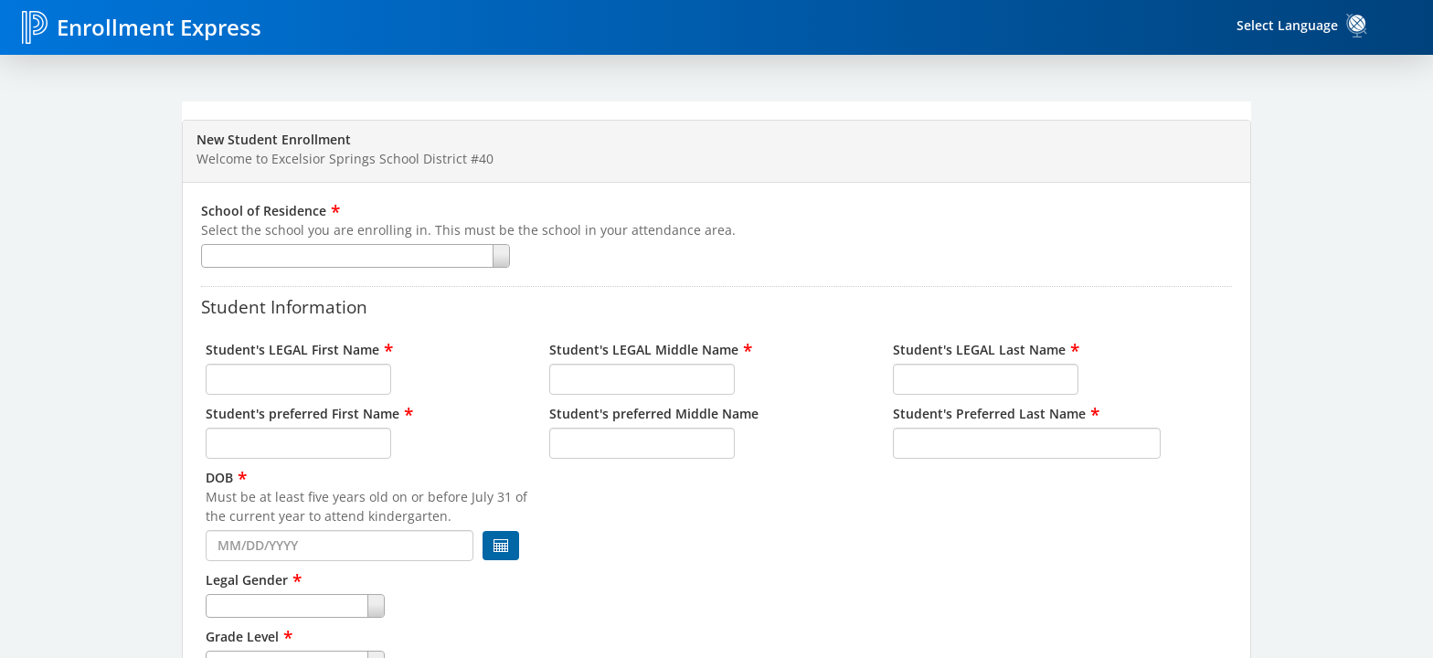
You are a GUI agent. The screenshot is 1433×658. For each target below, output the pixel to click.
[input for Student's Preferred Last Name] (1027, 443)
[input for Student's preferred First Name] (298, 443)
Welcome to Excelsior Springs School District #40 (345, 158)
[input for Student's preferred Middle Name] (642, 443)
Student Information (284, 306)
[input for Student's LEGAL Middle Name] (642, 379)
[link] (1357, 25)
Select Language (1287, 25)
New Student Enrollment (273, 139)
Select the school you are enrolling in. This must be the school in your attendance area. (468, 230)
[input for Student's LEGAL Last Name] (985, 379)
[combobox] (716, 256)
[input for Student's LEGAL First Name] (298, 379)
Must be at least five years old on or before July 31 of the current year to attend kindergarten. (366, 506)
